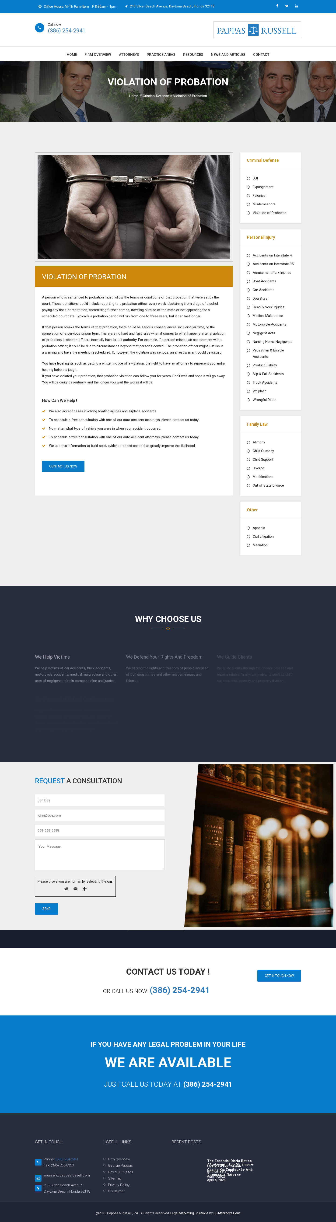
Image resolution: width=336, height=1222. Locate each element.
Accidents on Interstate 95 (273, 264)
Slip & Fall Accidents (268, 374)
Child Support (263, 459)
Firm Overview (98, 55)
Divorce (258, 468)
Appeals (259, 528)
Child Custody (263, 451)
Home (72, 55)
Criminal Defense (156, 96)
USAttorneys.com (227, 1213)
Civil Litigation (263, 536)
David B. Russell (120, 1172)
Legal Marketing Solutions (189, 1213)
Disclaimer (116, 1191)
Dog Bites (260, 298)
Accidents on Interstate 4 (272, 255)
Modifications (263, 477)
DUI (255, 178)
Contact (261, 55)
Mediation (260, 545)
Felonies (259, 195)
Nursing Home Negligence (272, 342)
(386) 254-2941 (66, 30)
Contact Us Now (63, 466)
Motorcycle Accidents (269, 324)
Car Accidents (263, 290)
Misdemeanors (264, 204)
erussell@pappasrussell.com (67, 1175)
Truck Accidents (265, 382)
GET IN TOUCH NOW (279, 976)
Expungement (263, 187)
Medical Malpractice (268, 316)
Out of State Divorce (268, 485)
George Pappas (120, 1165)
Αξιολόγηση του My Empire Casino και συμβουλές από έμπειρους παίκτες (230, 1169)
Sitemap (114, 1178)
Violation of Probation (270, 213)
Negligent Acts (264, 333)
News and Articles (228, 55)
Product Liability (265, 365)
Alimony (259, 442)
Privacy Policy (119, 1185)
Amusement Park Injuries (272, 272)
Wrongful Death (264, 400)
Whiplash (259, 391)
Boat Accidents (264, 281)
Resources (193, 55)
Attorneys (129, 55)
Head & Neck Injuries (268, 307)
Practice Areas (161, 55)
